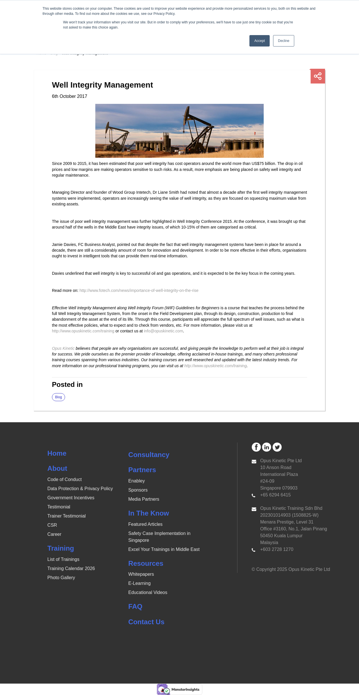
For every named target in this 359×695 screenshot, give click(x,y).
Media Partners (144, 499)
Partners (142, 470)
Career (54, 534)
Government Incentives (70, 497)
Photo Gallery (61, 577)
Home (56, 453)
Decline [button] (283, 41)
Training (60, 548)
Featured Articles (145, 524)
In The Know (148, 513)
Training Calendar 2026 (71, 568)
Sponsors (138, 490)
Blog (58, 397)
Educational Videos (148, 592)
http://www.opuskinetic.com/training (83, 331)
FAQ (135, 606)
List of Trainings (63, 559)
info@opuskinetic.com (163, 331)
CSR (52, 525)
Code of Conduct (64, 479)
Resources (146, 563)
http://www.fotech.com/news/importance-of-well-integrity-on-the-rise (140, 290)
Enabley (136, 480)
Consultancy (149, 454)
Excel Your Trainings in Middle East (164, 549)
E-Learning (139, 583)
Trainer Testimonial (66, 516)
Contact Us (146, 622)
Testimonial (58, 506)
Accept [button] (259, 41)
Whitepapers (141, 574)
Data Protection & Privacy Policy (80, 488)
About (57, 468)
